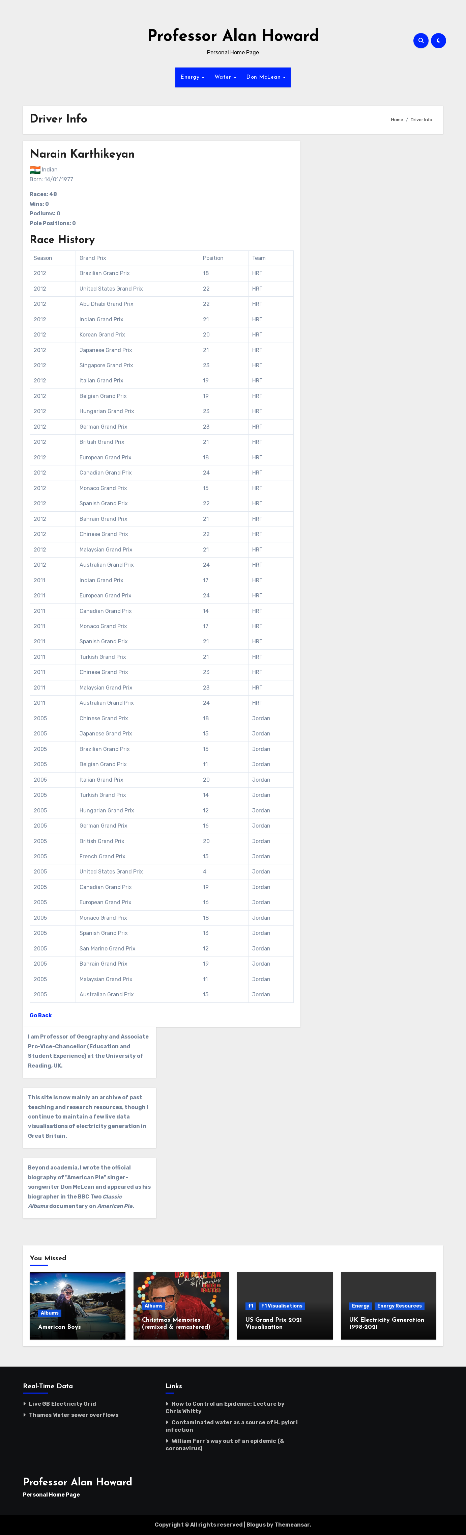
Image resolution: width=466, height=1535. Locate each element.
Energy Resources (399, 1306)
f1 (250, 1306)
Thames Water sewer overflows (73, 1415)
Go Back (41, 1015)
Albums (50, 1313)
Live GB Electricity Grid (62, 1404)
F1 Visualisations (281, 1306)
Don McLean (264, 77)
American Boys (59, 1327)
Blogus (256, 1524)
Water (223, 77)
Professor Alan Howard (233, 37)
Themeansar (292, 1524)
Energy (190, 77)
